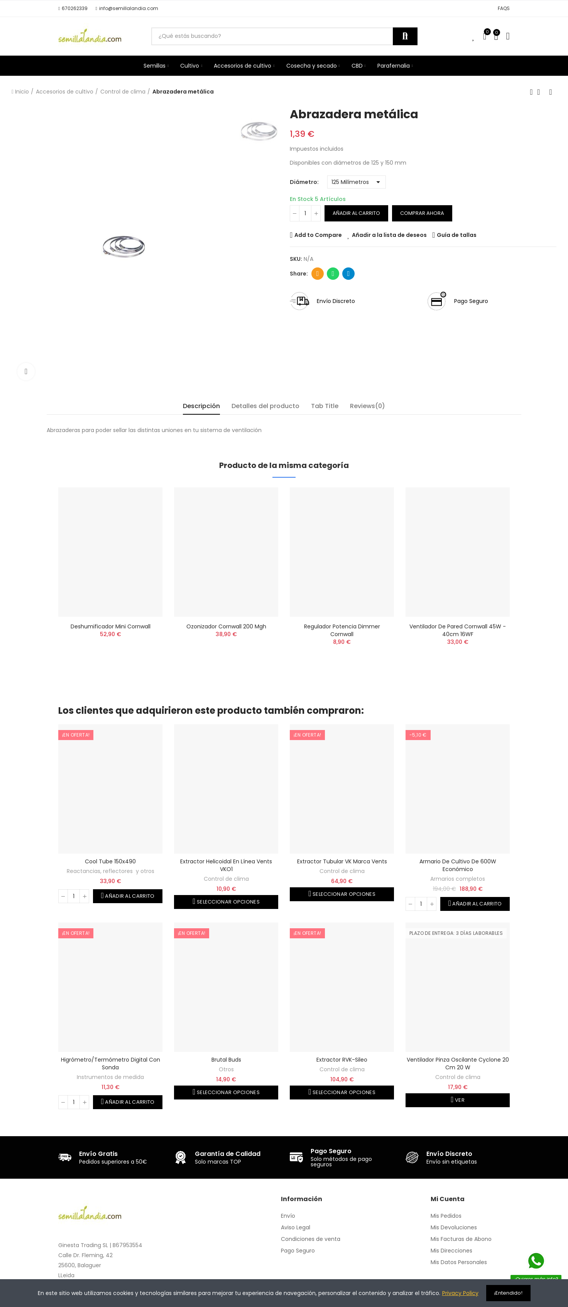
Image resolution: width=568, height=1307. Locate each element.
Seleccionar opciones (228, 901)
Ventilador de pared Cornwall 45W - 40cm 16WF (457, 630)
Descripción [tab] (201, 406)
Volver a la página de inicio (541, 92)
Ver (459, 1100)
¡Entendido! (508, 1293)
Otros (226, 1069)
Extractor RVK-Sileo (341, 1060)
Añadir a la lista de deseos (389, 235)
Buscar (405, 36)
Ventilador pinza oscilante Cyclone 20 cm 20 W (458, 1063)
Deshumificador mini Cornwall (110, 626)
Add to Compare (318, 235)
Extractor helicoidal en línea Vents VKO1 (226, 865)
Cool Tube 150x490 (110, 861)
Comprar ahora (422, 213)
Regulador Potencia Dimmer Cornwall (342, 630)
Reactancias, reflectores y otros (110, 871)
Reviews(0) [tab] (367, 406)
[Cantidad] (305, 213)
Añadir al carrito (356, 213)
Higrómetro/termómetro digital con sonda (110, 1063)
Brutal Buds (226, 1060)
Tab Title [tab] (324, 406)
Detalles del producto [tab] (265, 406)
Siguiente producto (550, 92)
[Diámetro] (356, 182)
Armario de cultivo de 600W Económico (457, 865)
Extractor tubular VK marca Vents (342, 861)
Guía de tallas (457, 235)
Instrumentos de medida (110, 1077)
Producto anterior (531, 92)
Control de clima (226, 879)
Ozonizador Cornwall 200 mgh (226, 626)
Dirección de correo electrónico (317, 273)
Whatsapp (333, 273)
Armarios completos (457, 879)
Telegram (348, 273)
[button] (73, 8)
